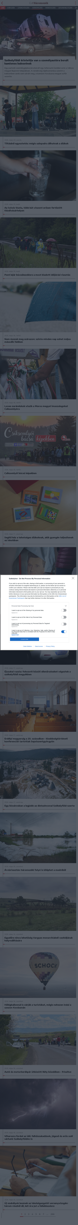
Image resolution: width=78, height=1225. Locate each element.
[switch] (63, 610)
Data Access (39, 646)
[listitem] (39, 606)
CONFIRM (24, 639)
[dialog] (39, 612)
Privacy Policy (50, 646)
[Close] (74, 579)
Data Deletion (27, 646)
